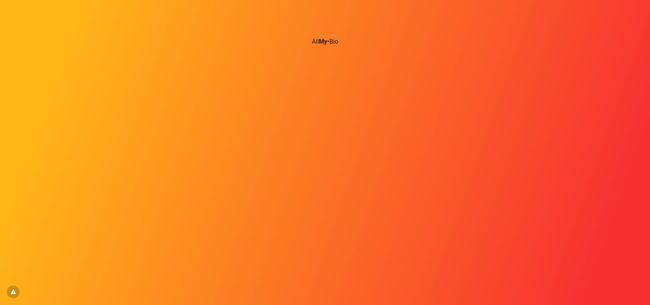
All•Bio (325, 41)
